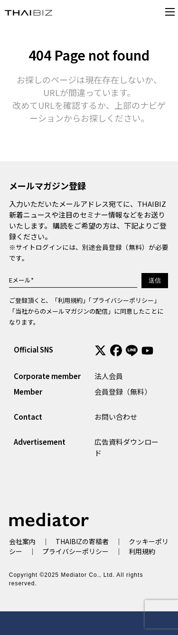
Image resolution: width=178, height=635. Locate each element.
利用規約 (70, 300)
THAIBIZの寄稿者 (82, 541)
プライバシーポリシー (123, 300)
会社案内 (22, 541)
